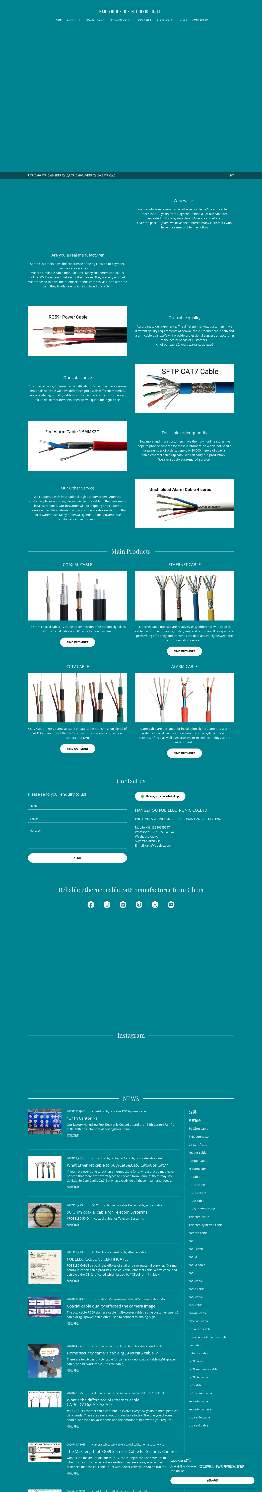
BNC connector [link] (199, 1062)
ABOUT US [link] (73, 20)
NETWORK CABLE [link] (120, 20)
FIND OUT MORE (184, 753)
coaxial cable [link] (198, 1238)
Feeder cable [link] (198, 1078)
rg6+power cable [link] (200, 1318)
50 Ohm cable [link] (198, 1053)
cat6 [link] (191, 1198)
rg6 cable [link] (195, 1310)
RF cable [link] (194, 1102)
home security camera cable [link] (208, 1262)
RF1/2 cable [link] (197, 1110)
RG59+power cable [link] (202, 1134)
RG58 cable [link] (196, 1126)
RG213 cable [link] (197, 1118)
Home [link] (57, 20)
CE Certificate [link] (198, 1070)
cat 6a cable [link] (197, 1190)
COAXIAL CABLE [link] (94, 20)
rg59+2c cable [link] (198, 1302)
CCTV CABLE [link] (144, 20)
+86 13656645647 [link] (158, 827)
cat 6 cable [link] (196, 1174)
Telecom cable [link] (199, 1142)
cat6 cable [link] (196, 1206)
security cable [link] (198, 1326)
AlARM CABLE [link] (165, 20)
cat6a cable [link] (197, 1214)
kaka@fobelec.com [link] (158, 845)
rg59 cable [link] (196, 1286)
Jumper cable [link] (198, 1086)
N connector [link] (197, 1094)
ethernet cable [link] (199, 1246)
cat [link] (191, 1166)
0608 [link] (156, 841)
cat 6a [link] (193, 1182)
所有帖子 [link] (195, 1045)
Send (77, 858)
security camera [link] (200, 1334)
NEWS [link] (183, 20)
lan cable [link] (195, 1270)
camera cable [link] (198, 1158)
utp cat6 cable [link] (198, 1350)
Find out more (77, 642)
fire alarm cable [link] (200, 1254)
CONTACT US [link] (200, 20)
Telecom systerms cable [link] (206, 1150)
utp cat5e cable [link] (199, 1342)
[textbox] (77, 805)
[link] (131, 12)
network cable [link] (198, 1278)
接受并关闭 (224, 1479)
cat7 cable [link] (196, 1222)
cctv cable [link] (196, 1230)
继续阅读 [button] (73, 1060)
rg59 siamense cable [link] (203, 1294)
